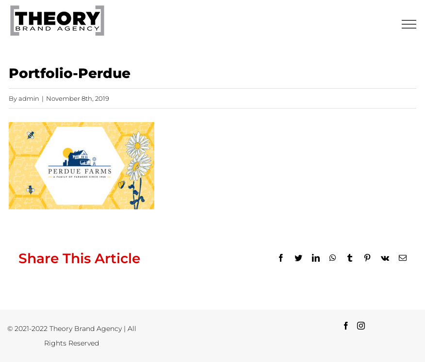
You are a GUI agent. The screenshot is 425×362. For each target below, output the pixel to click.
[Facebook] (346, 326)
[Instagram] (361, 326)
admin (28, 98)
